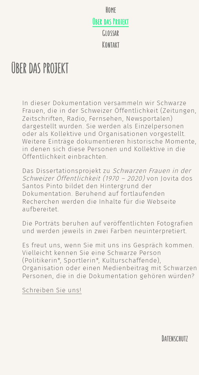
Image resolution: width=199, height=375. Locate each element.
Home (111, 10)
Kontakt (110, 45)
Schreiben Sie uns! (52, 290)
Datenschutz (175, 339)
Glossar (110, 33)
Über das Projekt (110, 22)
